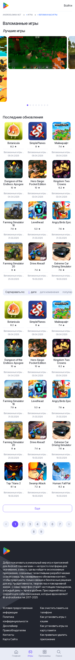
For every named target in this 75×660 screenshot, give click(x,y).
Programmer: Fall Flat (61, 483)
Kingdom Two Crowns (61, 183)
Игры (30, 15)
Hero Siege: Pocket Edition (37, 183)
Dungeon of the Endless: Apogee (13, 183)
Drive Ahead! (37, 263)
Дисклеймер (10, 625)
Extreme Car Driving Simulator (61, 265)
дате (33, 291)
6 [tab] (41, 105)
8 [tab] (47, 105)
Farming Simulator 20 (13, 265)
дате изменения (49, 291)
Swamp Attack (37, 483)
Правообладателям (14, 630)
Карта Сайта (10, 639)
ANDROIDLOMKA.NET (12, 15)
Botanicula (13, 143)
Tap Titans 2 (13, 483)
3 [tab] (33, 105)
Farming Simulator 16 (13, 224)
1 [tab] (27, 105)
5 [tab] (39, 105)
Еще (37, 508)
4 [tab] (36, 105)
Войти (68, 5)
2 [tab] (30, 105)
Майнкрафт (61, 143)
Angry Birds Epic (61, 222)
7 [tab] (44, 105)
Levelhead (37, 222)
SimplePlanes (37, 143)
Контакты (8, 634)
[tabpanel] (37, 52)
